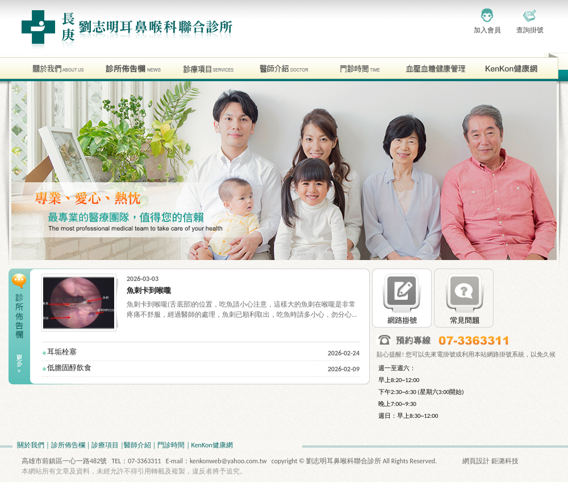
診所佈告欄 (68, 445)
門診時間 (171, 445)
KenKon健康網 (212, 445)
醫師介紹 (137, 445)
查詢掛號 (530, 30)
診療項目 (105, 445)
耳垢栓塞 (62, 351)
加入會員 (487, 30)
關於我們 (30, 445)
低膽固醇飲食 (69, 367)
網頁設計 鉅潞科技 (490, 461)
